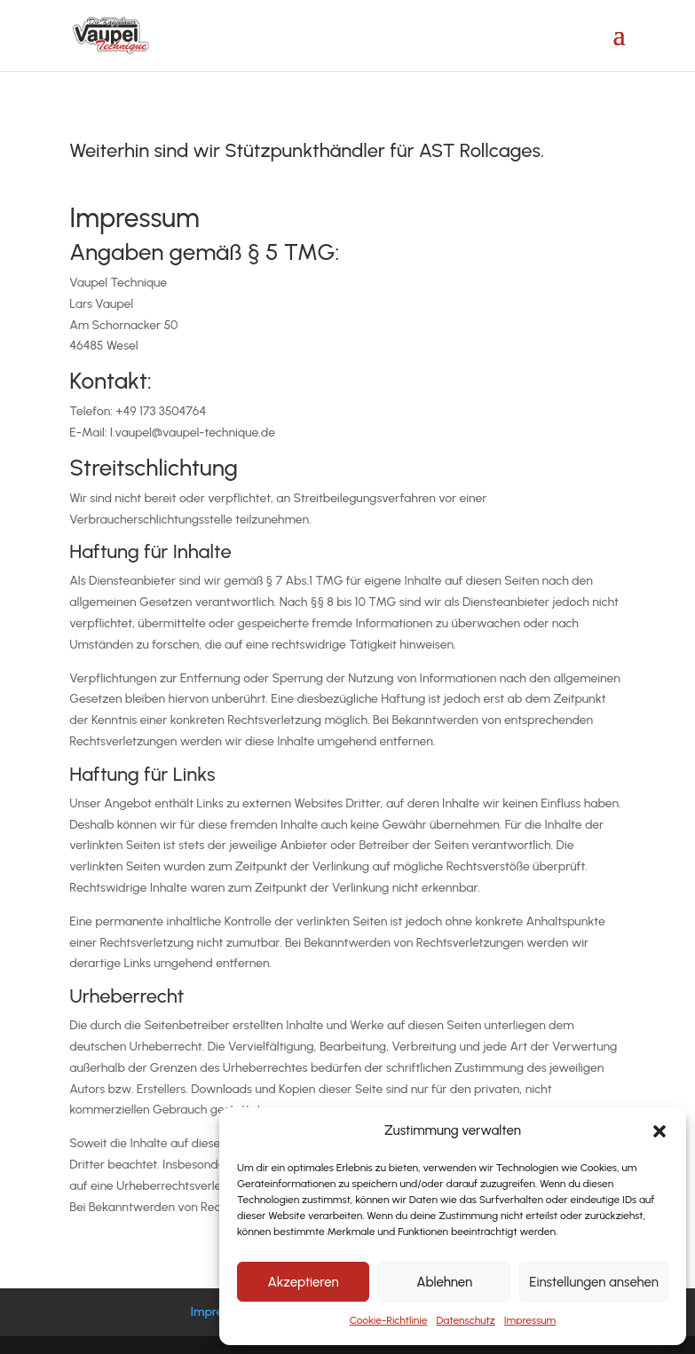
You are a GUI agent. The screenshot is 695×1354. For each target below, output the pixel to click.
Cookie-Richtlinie (389, 1320)
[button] (659, 1131)
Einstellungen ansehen (594, 1282)
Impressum (530, 1320)
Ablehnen (444, 1282)
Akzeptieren (302, 1282)
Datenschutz (465, 1320)
